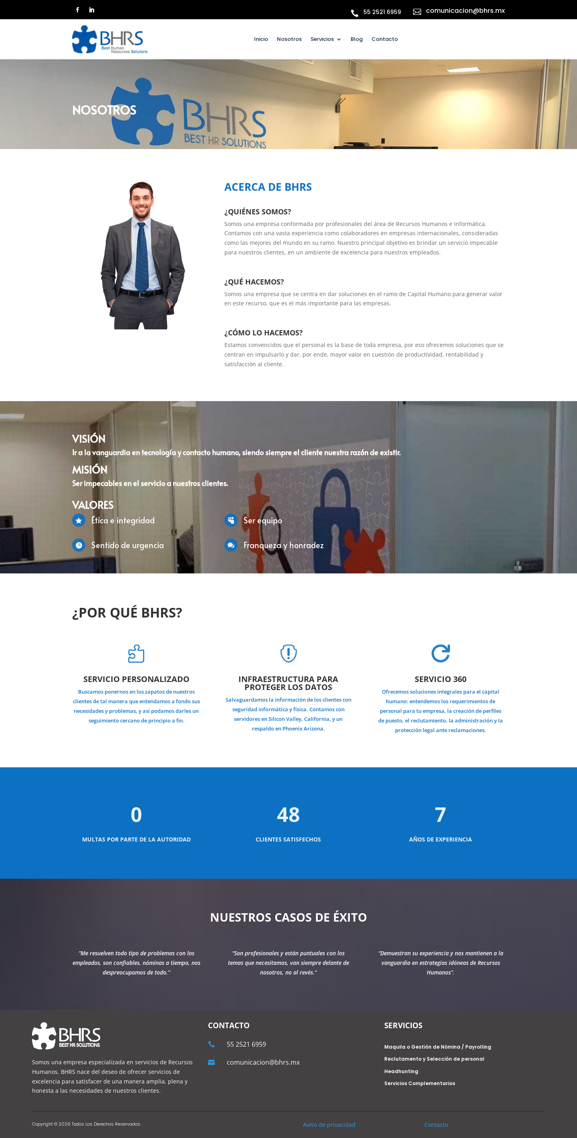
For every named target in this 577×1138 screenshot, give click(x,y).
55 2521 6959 (382, 12)
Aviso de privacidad (329, 1124)
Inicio (261, 39)
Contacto (384, 39)
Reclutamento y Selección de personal (434, 1059)
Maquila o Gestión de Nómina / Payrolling (437, 1047)
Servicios (322, 39)
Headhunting (401, 1072)
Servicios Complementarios (419, 1084)
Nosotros (289, 39)
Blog (357, 39)
